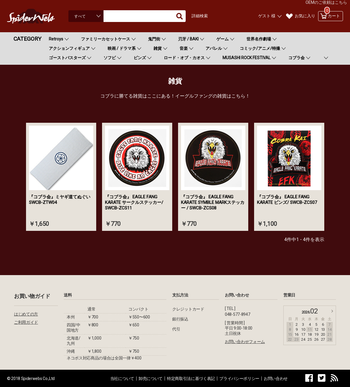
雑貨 (158, 48)
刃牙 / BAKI (188, 39)
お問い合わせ (276, 378)
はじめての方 (26, 314)
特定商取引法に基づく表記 (191, 378)
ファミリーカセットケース (105, 39)
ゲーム (222, 39)
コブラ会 (296, 57)
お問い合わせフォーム (245, 341)
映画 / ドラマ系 (122, 48)
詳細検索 (200, 15)
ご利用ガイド (26, 322)
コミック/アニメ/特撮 (260, 48)
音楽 (184, 48)
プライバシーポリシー (239, 378)
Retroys (56, 39)
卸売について (151, 378)
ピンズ (140, 57)
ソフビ (110, 57)
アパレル (214, 48)
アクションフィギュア (69, 48)
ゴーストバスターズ (67, 57)
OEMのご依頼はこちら (326, 2)
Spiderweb (36, 16)
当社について (122, 378)
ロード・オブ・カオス (184, 57)
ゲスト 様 (266, 15)
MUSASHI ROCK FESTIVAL (246, 57)
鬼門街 (154, 39)
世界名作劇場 (258, 39)
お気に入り (305, 15)
